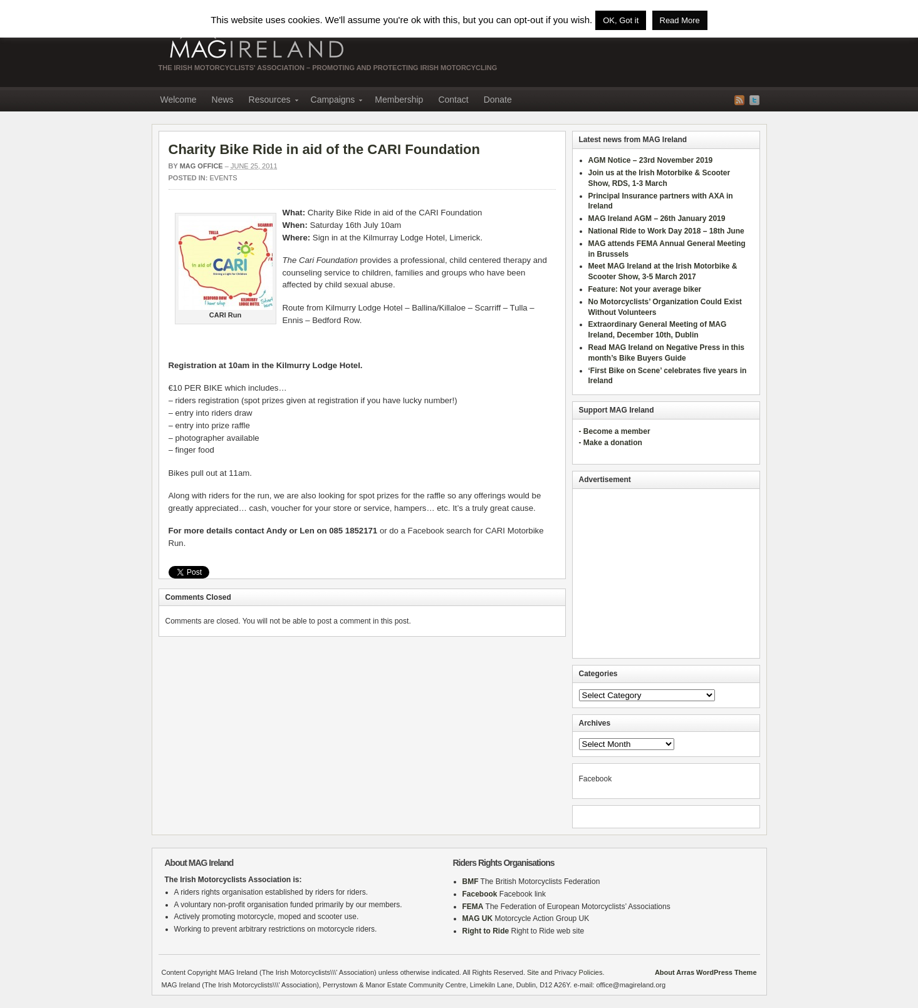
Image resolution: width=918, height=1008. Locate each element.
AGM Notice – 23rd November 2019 (650, 160)
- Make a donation (610, 442)
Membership (399, 100)
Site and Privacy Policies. (566, 972)
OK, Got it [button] (621, 20)
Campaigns (333, 101)
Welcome (178, 100)
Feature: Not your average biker (645, 289)
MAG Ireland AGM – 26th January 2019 (657, 218)
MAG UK (477, 918)
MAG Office (201, 166)
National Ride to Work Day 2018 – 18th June (666, 231)
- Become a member (614, 431)
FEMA (473, 906)
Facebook (480, 894)
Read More (680, 20)
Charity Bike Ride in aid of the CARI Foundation (324, 149)
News (223, 100)
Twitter (754, 100)
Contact (453, 100)
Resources (269, 101)
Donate (498, 100)
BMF (470, 881)
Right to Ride (485, 931)
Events (223, 178)
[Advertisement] (666, 573)
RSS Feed (739, 100)
